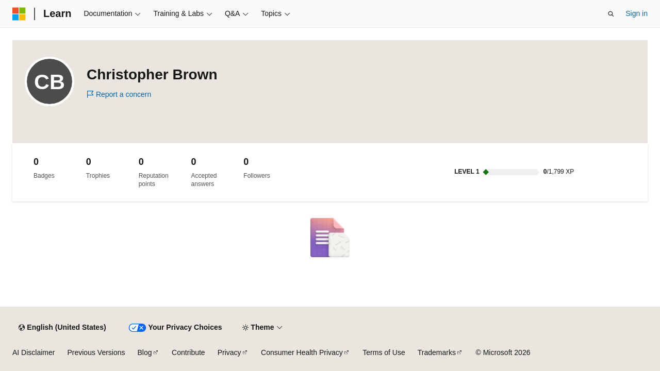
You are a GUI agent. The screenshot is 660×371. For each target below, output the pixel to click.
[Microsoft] (19, 14)
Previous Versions (96, 352)
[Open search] (611, 14)
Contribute (188, 352)
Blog (145, 352)
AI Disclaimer (33, 352)
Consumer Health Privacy (302, 352)
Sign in (636, 13)
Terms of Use (383, 352)
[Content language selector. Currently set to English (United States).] (62, 327)
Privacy (229, 352)
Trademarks (437, 352)
